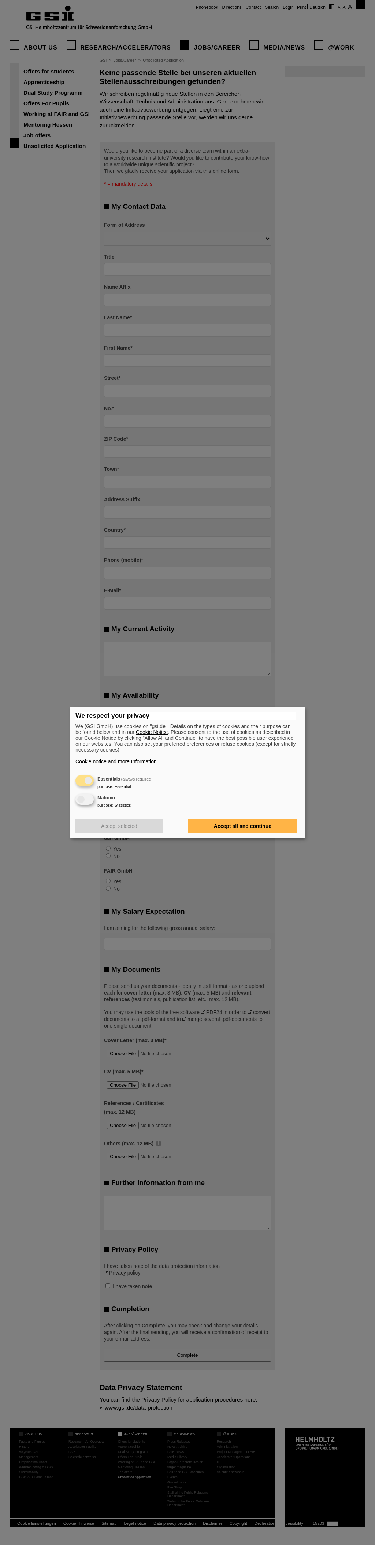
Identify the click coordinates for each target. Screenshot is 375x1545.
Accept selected (119, 826)
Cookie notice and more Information (116, 761)
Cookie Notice (152, 732)
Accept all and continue (242, 826)
